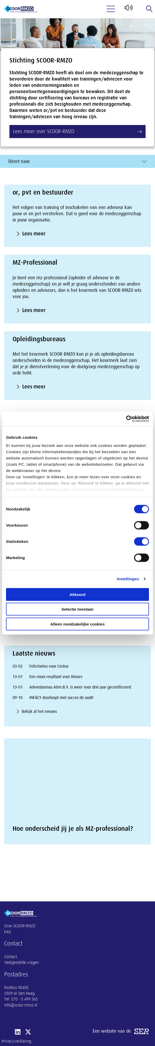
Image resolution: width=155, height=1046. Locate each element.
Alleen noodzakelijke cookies (77, 624)
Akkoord (78, 594)
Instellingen (128, 579)
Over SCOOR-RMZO (20, 926)
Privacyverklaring (16, 1041)
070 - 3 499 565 (24, 999)
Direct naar (77, 161)
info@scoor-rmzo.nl (20, 1005)
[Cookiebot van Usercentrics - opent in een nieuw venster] (126, 419)
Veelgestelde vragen (21, 962)
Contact (10, 956)
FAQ (7, 932)
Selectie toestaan (78, 609)
